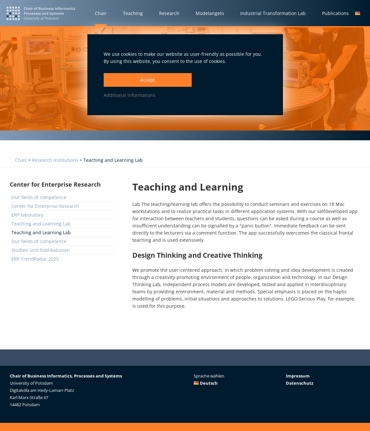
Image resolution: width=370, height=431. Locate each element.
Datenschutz (299, 383)
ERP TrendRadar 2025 (35, 259)
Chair (21, 160)
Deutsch (206, 383)
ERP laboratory (27, 215)
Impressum (298, 376)
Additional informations (129, 95)
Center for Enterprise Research (45, 206)
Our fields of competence (39, 197)
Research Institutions (55, 160)
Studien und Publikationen (40, 250)
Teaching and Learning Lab (113, 160)
